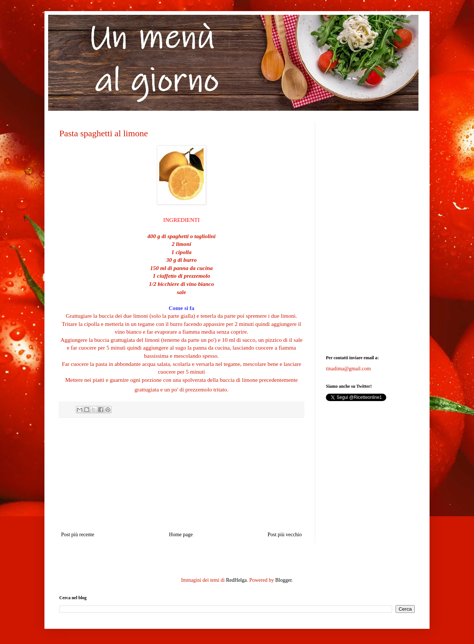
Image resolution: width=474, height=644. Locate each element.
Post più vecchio (284, 534)
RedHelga (236, 580)
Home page (181, 534)
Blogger (283, 580)
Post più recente (77, 534)
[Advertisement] (181, 474)
